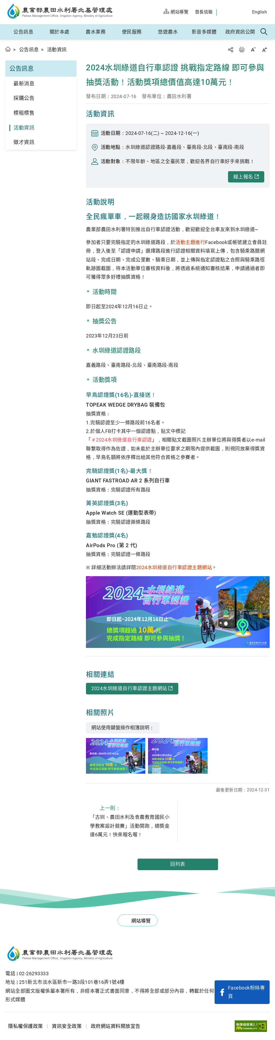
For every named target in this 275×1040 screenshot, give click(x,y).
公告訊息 (23, 32)
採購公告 (23, 98)
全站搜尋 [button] (264, 32)
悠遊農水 (168, 32)
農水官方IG (241, 12)
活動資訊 (23, 128)
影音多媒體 (204, 32)
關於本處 (60, 32)
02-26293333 (34, 973)
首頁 (8, 49)
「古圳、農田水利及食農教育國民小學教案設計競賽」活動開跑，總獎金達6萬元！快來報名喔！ (131, 820)
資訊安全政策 (67, 1026)
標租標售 (23, 113)
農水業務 (96, 32)
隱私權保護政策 (25, 1026)
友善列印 (242, 49)
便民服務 (132, 32)
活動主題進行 (190, 242)
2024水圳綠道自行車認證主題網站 (174, 567)
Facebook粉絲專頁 (246, 992)
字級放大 (264, 49)
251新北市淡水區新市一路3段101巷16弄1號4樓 (72, 982)
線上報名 (243, 177)
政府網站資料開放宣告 (115, 1026)
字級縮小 (253, 49)
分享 (230, 49)
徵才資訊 (23, 142)
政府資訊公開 (240, 32)
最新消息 (23, 84)
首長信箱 (204, 12)
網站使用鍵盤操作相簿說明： (122, 727)
